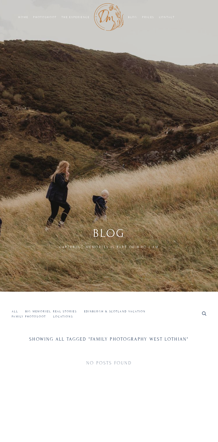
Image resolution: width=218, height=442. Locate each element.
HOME (23, 17)
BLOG (132, 17)
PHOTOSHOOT (45, 17)
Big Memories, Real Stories (51, 311)
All (15, 311)
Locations (63, 316)
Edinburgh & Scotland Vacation (115, 311)
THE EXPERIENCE (76, 17)
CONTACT (167, 17)
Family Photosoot (29, 316)
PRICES (148, 17)
